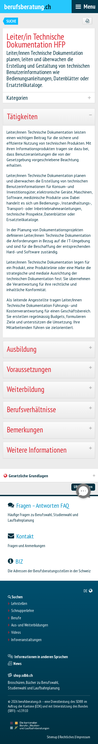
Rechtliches (67, 737)
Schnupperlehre (22, 610)
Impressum (83, 737)
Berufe (16, 618)
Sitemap (52, 737)
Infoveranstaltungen (26, 639)
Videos (16, 632)
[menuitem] (88, 590)
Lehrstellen (19, 603)
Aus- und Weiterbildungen (29, 625)
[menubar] (85, 6)
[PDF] (87, 21)
